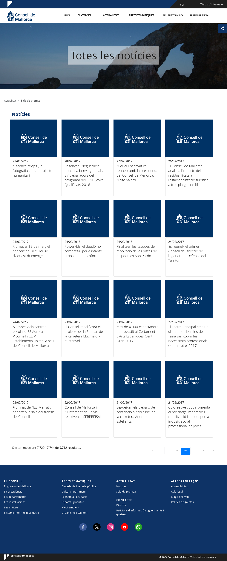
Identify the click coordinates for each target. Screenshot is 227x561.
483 (177, 450)
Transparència (199, 15)
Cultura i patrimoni (74, 491)
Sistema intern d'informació (21, 512)
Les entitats (11, 507)
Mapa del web (180, 497)
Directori (121, 505)
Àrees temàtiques (142, 15)
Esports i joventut (73, 502)
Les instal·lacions (14, 502)
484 (187, 450)
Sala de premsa (126, 491)
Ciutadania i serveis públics (79, 486)
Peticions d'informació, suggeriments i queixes (140, 512)
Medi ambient (70, 507)
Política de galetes (182, 502)
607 (206, 450)
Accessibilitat (179, 486)
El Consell (92, 15)
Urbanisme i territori (75, 512)
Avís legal (177, 491)
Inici (76, 15)
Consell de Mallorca (15, 557)
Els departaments (15, 497)
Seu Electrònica (173, 15)
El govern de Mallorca (17, 486)
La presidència (13, 491)
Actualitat (115, 15)
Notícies (121, 486)
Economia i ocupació (74, 497)
